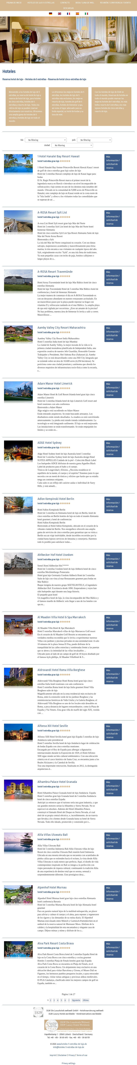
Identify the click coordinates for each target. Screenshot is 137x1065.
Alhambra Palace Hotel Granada (57, 782)
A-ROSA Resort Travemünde (55, 271)
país (73, 140)
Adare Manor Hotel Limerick (55, 383)
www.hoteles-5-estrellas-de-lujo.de (72, 1044)
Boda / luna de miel (85, 2)
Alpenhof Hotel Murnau (52, 887)
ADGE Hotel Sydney (50, 443)
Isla (21, 140)
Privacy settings (68, 1063)
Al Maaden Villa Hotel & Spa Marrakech (62, 617)
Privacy (71, 1055)
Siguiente (76, 1000)
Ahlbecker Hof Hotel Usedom (55, 555)
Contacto (65, 2)
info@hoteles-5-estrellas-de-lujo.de (68, 1047)
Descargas (68, 8)
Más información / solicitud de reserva (112, 162)
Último (86, 1000)
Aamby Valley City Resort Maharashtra (61, 327)
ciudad (47, 145)
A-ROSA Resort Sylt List (52, 212)
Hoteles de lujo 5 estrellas (40, 2)
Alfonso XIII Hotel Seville (53, 726)
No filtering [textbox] (33, 140)
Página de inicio (13, 2)
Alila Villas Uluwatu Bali (53, 835)
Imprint (53, 1055)
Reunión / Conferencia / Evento (115, 2)
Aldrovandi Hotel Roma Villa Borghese (61, 670)
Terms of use (81, 1055)
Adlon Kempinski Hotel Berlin (56, 499)
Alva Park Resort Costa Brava (56, 943)
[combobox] (46, 140)
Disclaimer (62, 1055)
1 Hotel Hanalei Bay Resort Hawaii (59, 156)
